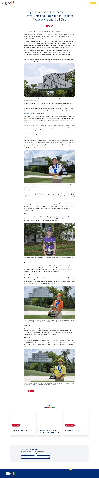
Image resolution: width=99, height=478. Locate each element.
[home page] (11, 473)
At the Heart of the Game (19, 431)
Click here (26, 113)
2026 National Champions (73, 431)
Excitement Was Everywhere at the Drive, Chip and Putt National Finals (49, 431)
